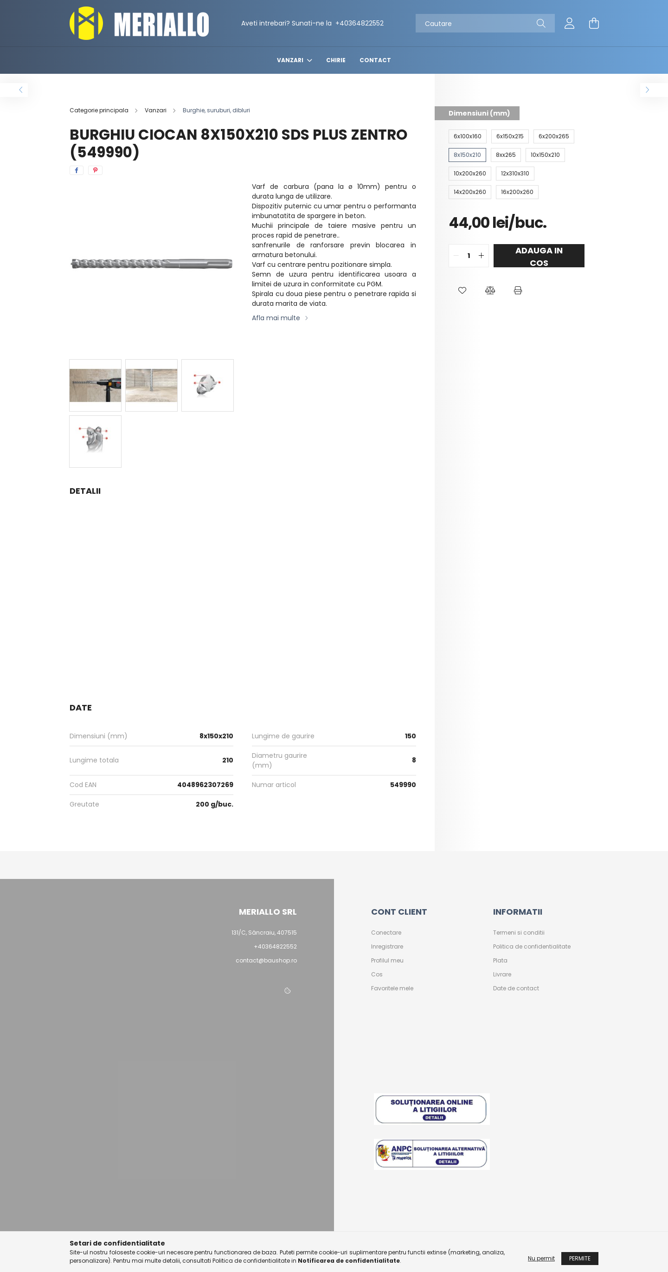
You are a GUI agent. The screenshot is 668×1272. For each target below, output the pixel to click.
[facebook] (77, 170)
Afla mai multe (276, 318)
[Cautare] (485, 23)
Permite (580, 1258)
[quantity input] (469, 256)
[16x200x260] (517, 192)
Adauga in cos (539, 256)
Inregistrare (387, 946)
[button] (462, 290)
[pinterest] (95, 170)
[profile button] (569, 23)
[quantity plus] (481, 256)
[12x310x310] (515, 174)
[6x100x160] (468, 136)
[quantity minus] (456, 256)
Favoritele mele (392, 988)
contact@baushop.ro (266, 960)
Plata (500, 960)
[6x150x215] (510, 136)
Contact (375, 60)
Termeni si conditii (519, 933)
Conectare (386, 933)
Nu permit (541, 1258)
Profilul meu (387, 960)
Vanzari (291, 60)
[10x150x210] (545, 155)
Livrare (502, 974)
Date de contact (516, 988)
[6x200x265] (553, 136)
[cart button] (593, 23)
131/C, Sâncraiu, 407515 (264, 932)
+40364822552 (359, 23)
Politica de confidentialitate (532, 946)
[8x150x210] (467, 155)
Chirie (336, 60)
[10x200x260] (470, 174)
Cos (377, 974)
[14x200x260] (470, 192)
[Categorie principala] (100, 110)
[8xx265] (506, 155)
